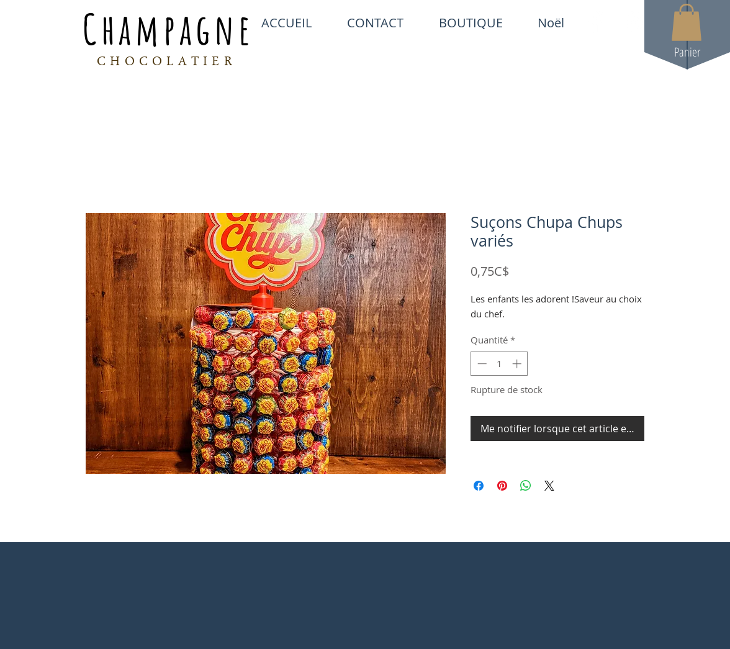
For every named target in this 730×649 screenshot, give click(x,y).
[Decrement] (480, 363)
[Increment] (518, 363)
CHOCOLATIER (167, 62)
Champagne (168, 28)
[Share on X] (549, 485)
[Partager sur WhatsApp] (525, 485)
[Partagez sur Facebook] (478, 485)
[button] (686, 22)
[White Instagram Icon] (638, 22)
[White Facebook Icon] (595, 22)
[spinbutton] (499, 363)
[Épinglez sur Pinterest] (502, 485)
